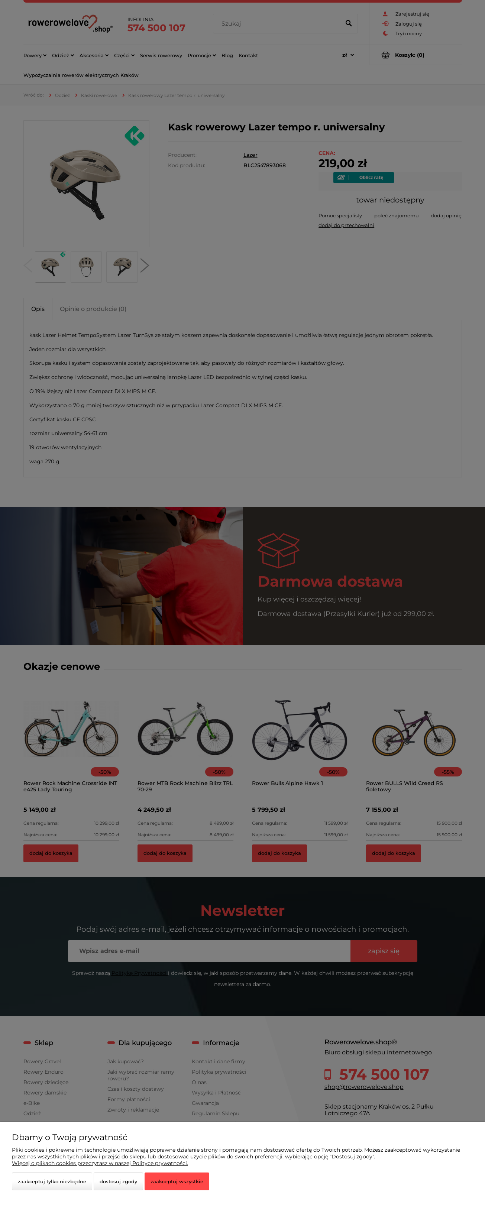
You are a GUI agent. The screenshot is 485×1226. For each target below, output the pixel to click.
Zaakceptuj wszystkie (177, 1181)
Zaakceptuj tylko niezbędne (52, 1181)
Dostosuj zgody (118, 1181)
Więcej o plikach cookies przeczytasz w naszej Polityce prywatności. (100, 1163)
